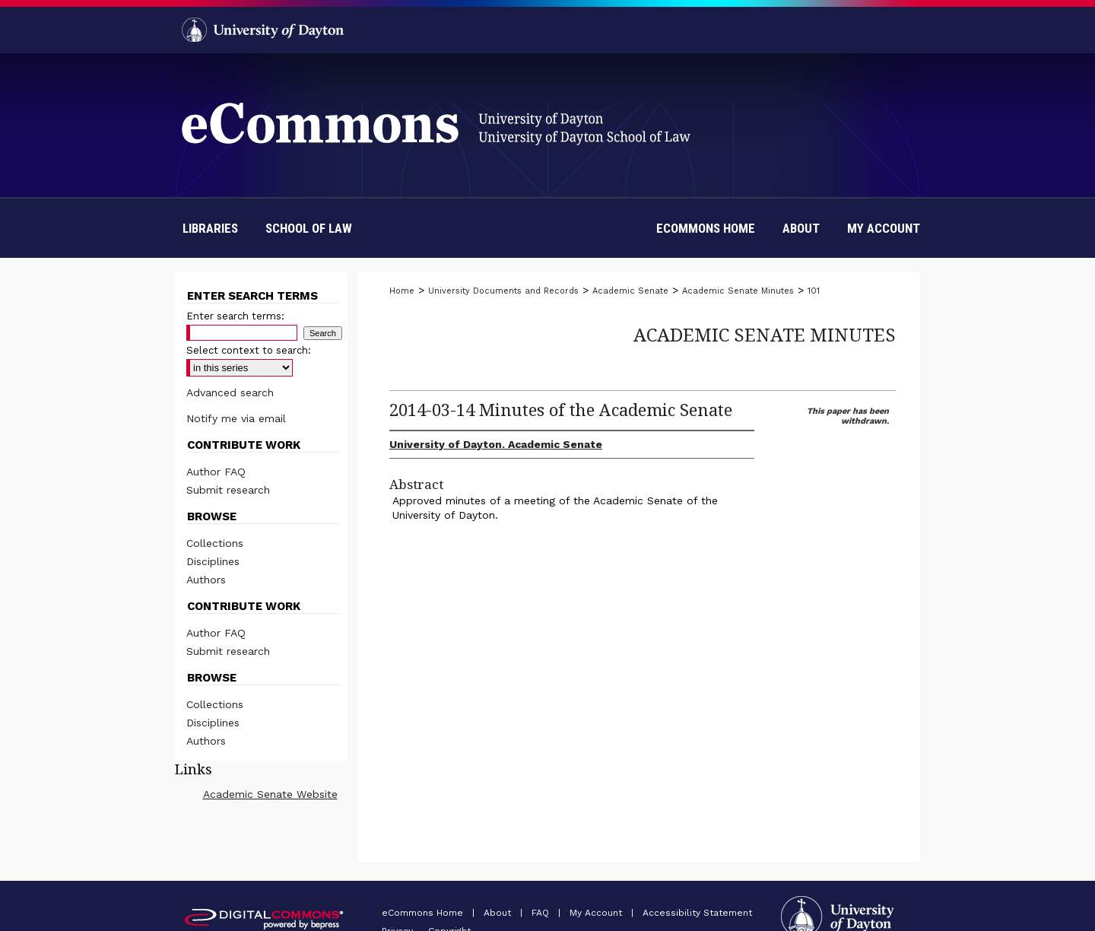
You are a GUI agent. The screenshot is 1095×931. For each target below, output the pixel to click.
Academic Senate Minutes (738, 291)
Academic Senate (630, 291)
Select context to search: (248, 350)
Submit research (228, 490)
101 (814, 291)
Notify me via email (236, 418)
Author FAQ (216, 472)
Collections (214, 543)
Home (401, 291)
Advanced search (230, 392)
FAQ (542, 912)
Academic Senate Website (270, 794)
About (499, 912)
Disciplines (213, 561)
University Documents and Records (503, 291)
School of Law (308, 228)
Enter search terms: (235, 316)
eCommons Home (424, 912)
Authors (206, 580)
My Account (597, 912)
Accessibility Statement (697, 912)
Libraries (210, 228)
